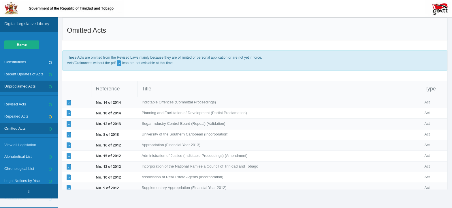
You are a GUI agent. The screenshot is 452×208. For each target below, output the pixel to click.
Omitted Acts (28, 128)
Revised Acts (28, 104)
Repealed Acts (28, 116)
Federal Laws (28, 198)
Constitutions (28, 62)
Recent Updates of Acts (28, 74)
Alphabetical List (28, 156)
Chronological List (28, 168)
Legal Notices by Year (28, 181)
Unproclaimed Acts (28, 86)
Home (22, 44)
